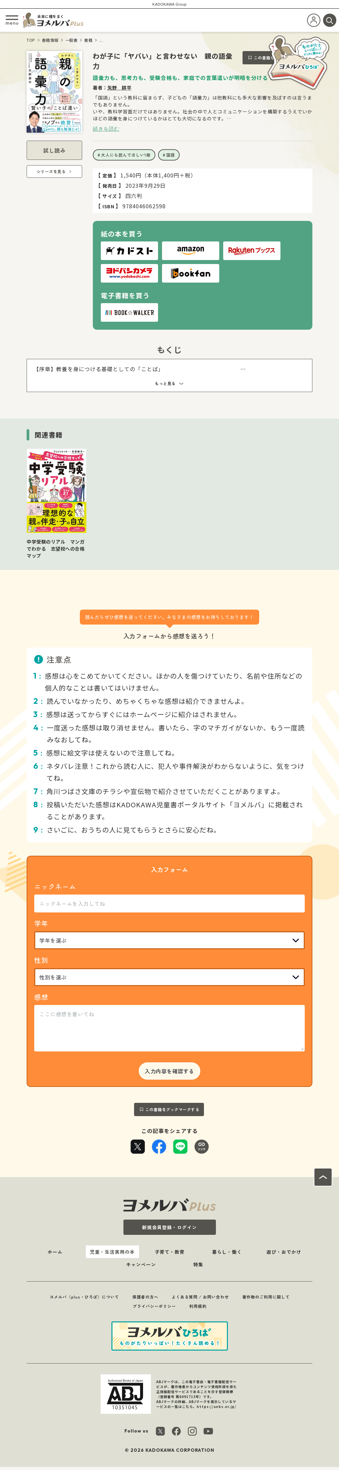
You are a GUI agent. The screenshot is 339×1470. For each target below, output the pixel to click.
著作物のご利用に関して (266, 1297)
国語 (170, 155)
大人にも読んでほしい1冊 (126, 155)
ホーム (55, 1251)
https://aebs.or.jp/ (216, 1406)
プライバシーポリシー (154, 1306)
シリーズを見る (51, 171)
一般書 (71, 40)
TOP (31, 40)
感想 (41, 997)
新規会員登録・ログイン (169, 1227)
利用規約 (198, 1306)
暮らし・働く (227, 1251)
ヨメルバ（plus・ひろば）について (84, 1297)
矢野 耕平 (119, 87)
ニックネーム (55, 886)
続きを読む (106, 128)
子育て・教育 (170, 1251)
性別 (41, 960)
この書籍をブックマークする (172, 1109)
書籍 (88, 40)
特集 (198, 1264)
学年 (41, 923)
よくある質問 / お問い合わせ (200, 1297)
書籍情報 (50, 40)
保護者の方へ (145, 1297)
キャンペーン (141, 1264)
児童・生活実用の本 (112, 1251)
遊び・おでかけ (283, 1251)
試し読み (54, 150)
